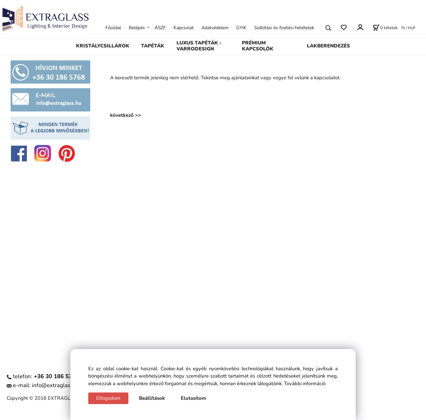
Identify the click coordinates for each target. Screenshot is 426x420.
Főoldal (113, 28)
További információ (304, 383)
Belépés (137, 28)
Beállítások (152, 398)
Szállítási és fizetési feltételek (284, 28)
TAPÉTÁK (152, 45)
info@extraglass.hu (56, 385)
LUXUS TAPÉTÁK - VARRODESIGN (199, 45)
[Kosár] (385, 28)
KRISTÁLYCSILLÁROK (102, 45)
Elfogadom (108, 398)
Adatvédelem (215, 28)
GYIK (241, 28)
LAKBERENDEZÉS (328, 45)
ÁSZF (160, 28)
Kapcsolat (184, 28)
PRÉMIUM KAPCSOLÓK (257, 45)
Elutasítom (193, 398)
